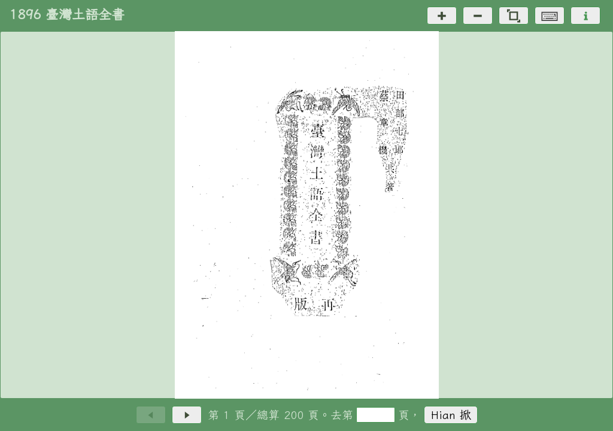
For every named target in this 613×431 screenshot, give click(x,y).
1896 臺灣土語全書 (67, 14)
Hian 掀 (451, 414)
